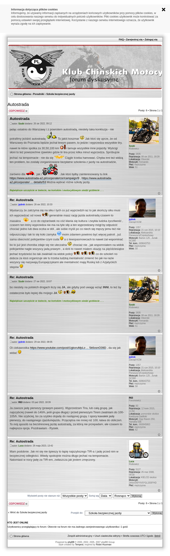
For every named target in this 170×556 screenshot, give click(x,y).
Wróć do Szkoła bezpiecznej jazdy (28, 512)
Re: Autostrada (21, 200)
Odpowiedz (18, 111)
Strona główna (22, 94)
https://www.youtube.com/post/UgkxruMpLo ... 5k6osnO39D (68, 347)
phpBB (71, 542)
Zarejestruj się (134, 39)
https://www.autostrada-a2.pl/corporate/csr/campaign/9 (44, 178)
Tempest (79, 544)
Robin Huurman (103, 544)
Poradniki (38, 94)
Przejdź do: (77, 512)
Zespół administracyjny (80, 535)
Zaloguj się (151, 39)
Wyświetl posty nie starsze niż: (57, 495)
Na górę (159, 193)
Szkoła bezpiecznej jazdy (60, 94)
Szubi (21, 123)
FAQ (121, 39)
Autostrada (18, 104)
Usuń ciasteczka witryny (107, 535)
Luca (20, 445)
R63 (20, 402)
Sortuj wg (100, 495)
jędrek (21, 204)
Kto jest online (18, 522)
